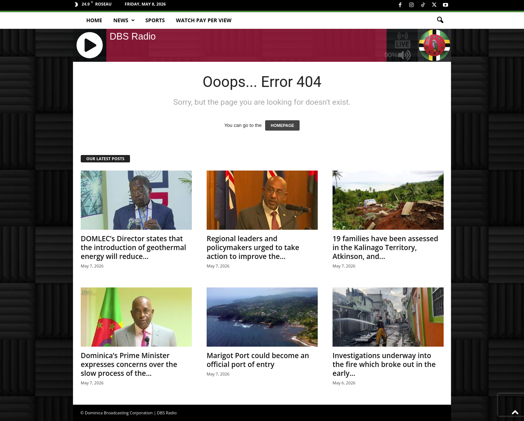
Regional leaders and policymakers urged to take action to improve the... (253, 247)
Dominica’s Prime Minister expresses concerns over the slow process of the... (129, 364)
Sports (155, 20)
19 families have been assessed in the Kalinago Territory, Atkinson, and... (385, 247)
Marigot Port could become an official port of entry (258, 360)
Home (94, 20)
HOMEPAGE (282, 125)
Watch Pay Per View (203, 20)
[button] (440, 20)
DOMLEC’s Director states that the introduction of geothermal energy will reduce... (133, 247)
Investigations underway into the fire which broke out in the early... (384, 364)
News (124, 20)
